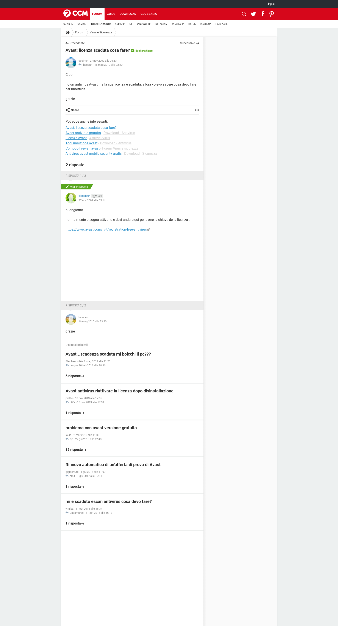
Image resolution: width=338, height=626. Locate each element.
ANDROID (120, 23)
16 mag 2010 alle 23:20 (108, 64)
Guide (111, 14)
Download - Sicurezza (140, 153)
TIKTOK (192, 23)
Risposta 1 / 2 (76, 175)
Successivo (187, 43)
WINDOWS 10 (143, 23)
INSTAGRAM (161, 23)
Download (128, 14)
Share (75, 110)
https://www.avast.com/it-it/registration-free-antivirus (106, 229)
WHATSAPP (178, 23)
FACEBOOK (205, 23)
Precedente (77, 43)
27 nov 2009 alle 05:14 (91, 200)
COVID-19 (68, 23)
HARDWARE (222, 23)
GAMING (81, 23)
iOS (130, 23)
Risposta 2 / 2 (76, 305)
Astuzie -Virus (99, 138)
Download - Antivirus (119, 133)
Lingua (271, 4)
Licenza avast (76, 138)
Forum (97, 14)
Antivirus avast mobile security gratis (94, 153)
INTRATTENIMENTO (101, 23)
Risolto (139, 50)
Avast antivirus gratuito (83, 133)
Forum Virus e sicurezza (120, 148)
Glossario (149, 14)
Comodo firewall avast (83, 148)
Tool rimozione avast (81, 143)
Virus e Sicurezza (101, 32)
